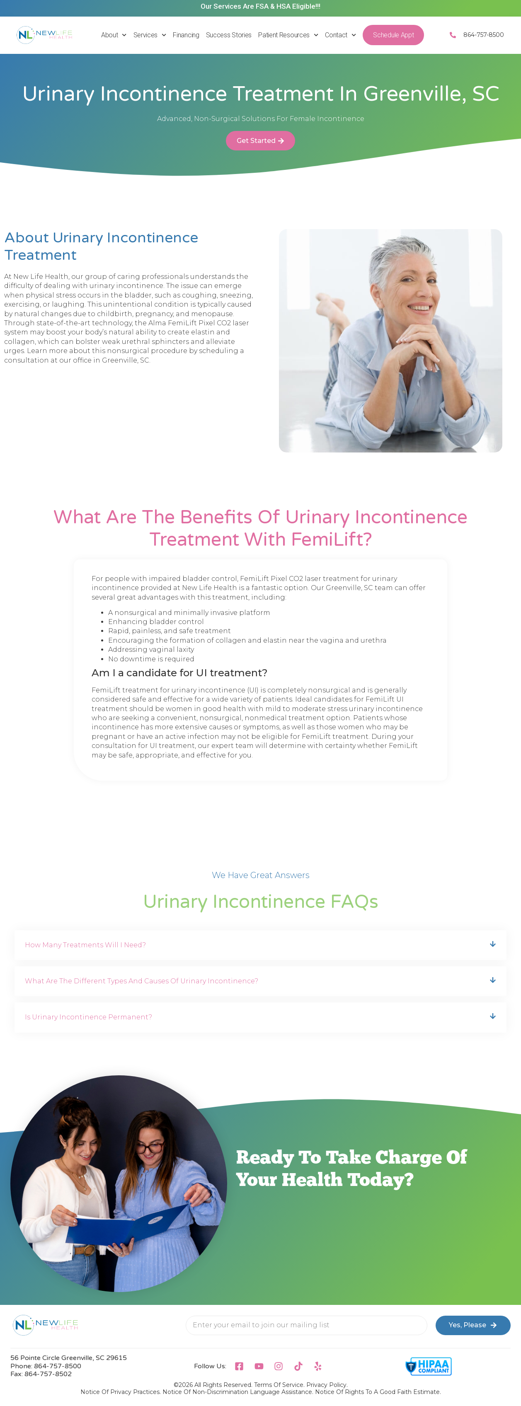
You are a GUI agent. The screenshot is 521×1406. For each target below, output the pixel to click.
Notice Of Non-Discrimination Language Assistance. (237, 1392)
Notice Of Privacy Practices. (120, 1392)
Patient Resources (288, 35)
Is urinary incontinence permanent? (88, 1017)
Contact (340, 35)
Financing (186, 35)
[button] (260, 945)
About (114, 35)
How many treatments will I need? (85, 945)
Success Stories (229, 35)
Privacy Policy (326, 1385)
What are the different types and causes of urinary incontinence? (141, 981)
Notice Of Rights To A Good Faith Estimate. (378, 1392)
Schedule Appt (393, 35)
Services (150, 35)
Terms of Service (278, 1385)
